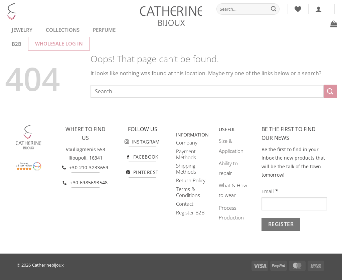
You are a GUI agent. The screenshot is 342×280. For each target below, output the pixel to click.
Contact (184, 203)
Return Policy (190, 180)
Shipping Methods (186, 168)
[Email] (294, 203)
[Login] (318, 9)
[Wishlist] (298, 9)
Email (270, 191)
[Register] (281, 224)
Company (186, 142)
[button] (333, 23)
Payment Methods (186, 154)
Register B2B (190, 212)
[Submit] (273, 9)
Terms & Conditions (188, 192)
